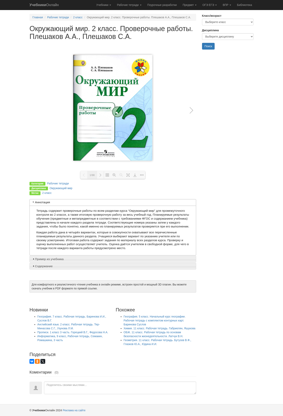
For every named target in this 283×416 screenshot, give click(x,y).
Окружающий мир (61, 188)
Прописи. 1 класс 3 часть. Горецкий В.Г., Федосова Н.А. (72, 332)
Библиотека (244, 4)
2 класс (78, 17)
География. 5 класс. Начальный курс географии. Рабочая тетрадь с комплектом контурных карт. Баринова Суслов (155, 320)
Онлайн (44, 5)
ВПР (227, 4)
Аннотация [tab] (41, 202)
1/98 (92, 175)
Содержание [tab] (42, 266)
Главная (37, 17)
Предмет (190, 4)
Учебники (103, 4)
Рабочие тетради (129, 4)
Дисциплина (210, 30)
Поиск (208, 46)
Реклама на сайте (74, 410)
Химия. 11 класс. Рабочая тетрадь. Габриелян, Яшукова (159, 328)
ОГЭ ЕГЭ (209, 4)
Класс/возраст (211, 15)
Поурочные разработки (162, 4)
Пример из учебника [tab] (48, 259)
